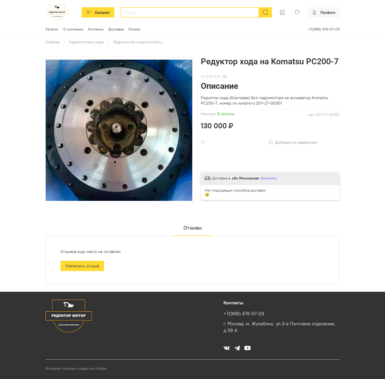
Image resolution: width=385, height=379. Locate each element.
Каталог (98, 12)
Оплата (134, 29)
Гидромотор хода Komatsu (138, 41)
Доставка (116, 29)
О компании (73, 29)
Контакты (96, 29)
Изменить (268, 178)
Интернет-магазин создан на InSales (76, 368)
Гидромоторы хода (86, 41)
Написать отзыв (82, 266)
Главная (52, 41)
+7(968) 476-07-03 (324, 29)
